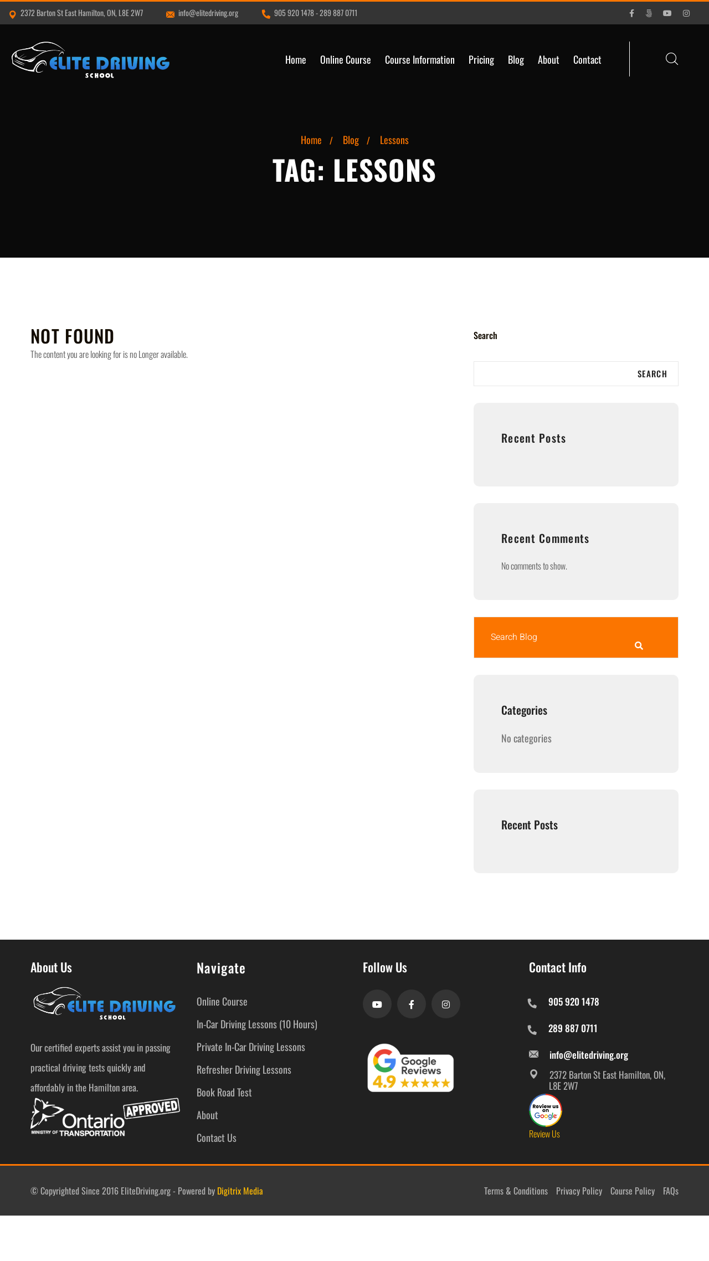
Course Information (420, 59)
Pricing (481, 59)
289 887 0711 (338, 12)
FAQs (671, 1190)
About (548, 59)
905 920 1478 (294, 12)
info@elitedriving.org (202, 12)
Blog (516, 59)
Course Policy (632, 1190)
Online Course (345, 59)
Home (295, 59)
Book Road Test (224, 1092)
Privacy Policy (579, 1190)
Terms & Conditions (516, 1190)
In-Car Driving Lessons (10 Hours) (257, 1024)
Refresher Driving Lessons (244, 1069)
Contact (587, 59)
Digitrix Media (240, 1190)
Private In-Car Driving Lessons (251, 1046)
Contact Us (217, 1137)
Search (485, 335)
